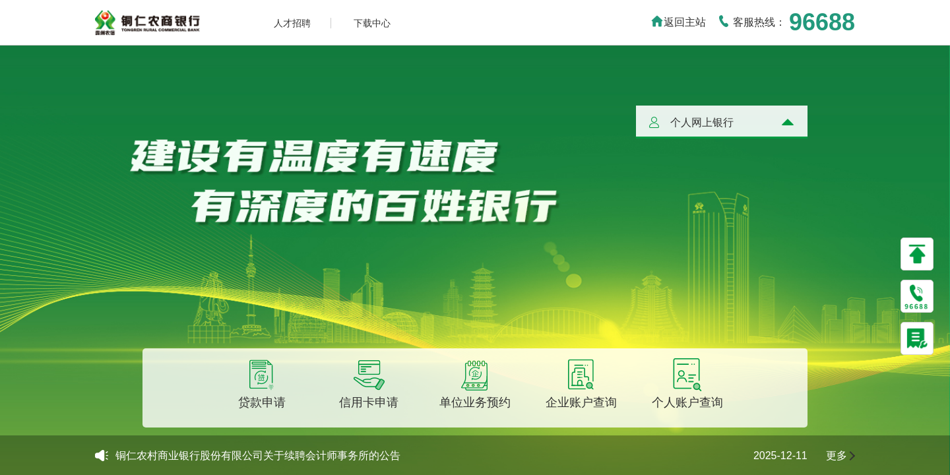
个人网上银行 (702, 122)
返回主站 (678, 22)
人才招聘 (292, 23)
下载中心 (372, 23)
